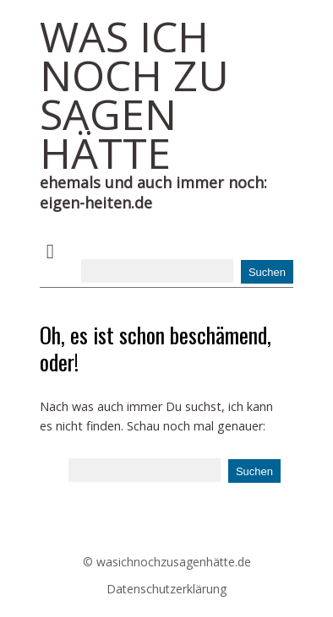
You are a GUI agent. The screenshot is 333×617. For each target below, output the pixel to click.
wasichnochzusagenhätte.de (173, 562)
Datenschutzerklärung (166, 589)
